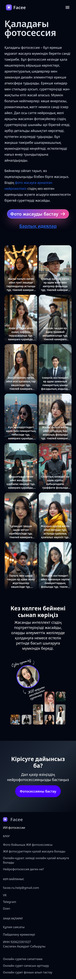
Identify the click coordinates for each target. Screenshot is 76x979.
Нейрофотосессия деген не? (23, 869)
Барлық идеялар (38, 226)
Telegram (9, 902)
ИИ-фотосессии (14, 828)
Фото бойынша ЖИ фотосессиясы (27, 845)
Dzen (6, 908)
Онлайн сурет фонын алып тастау (27, 972)
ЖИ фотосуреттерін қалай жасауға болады (34, 851)
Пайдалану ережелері (19, 934)
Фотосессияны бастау (38, 791)
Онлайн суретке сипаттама (22, 959)
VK (5, 895)
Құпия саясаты (14, 927)
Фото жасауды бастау (38, 214)
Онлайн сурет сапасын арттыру (26, 966)
